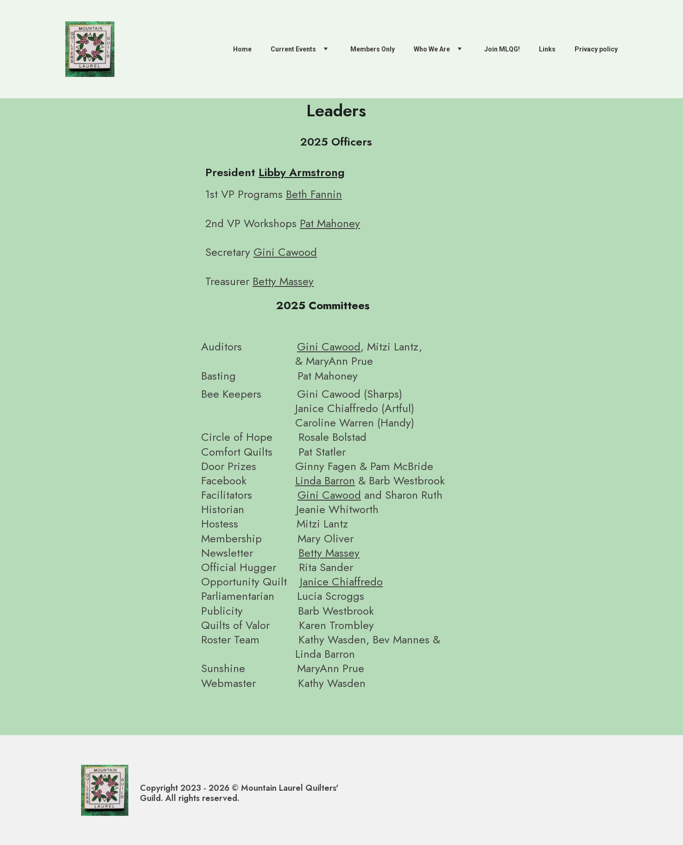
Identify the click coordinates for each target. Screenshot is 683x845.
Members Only (372, 49)
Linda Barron (325, 480)
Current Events (293, 49)
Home (242, 49)
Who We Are (432, 49)
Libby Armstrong (302, 172)
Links (547, 49)
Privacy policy (596, 49)
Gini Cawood (285, 252)
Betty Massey (283, 281)
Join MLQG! (502, 49)
